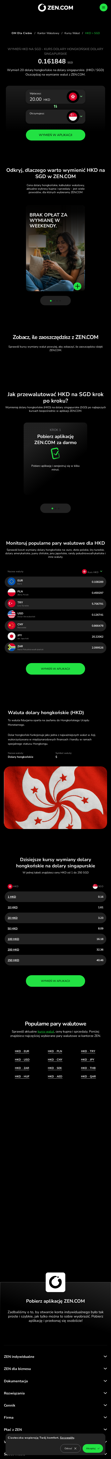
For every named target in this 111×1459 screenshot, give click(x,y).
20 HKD (13, 918)
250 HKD (13, 960)
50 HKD (13, 928)
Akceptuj (93, 1448)
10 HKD (13, 907)
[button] (51, 301)
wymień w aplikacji (55, 669)
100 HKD (13, 939)
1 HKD (12, 897)
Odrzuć (70, 1448)
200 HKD (13, 950)
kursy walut (46, 1031)
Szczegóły (67, 1438)
